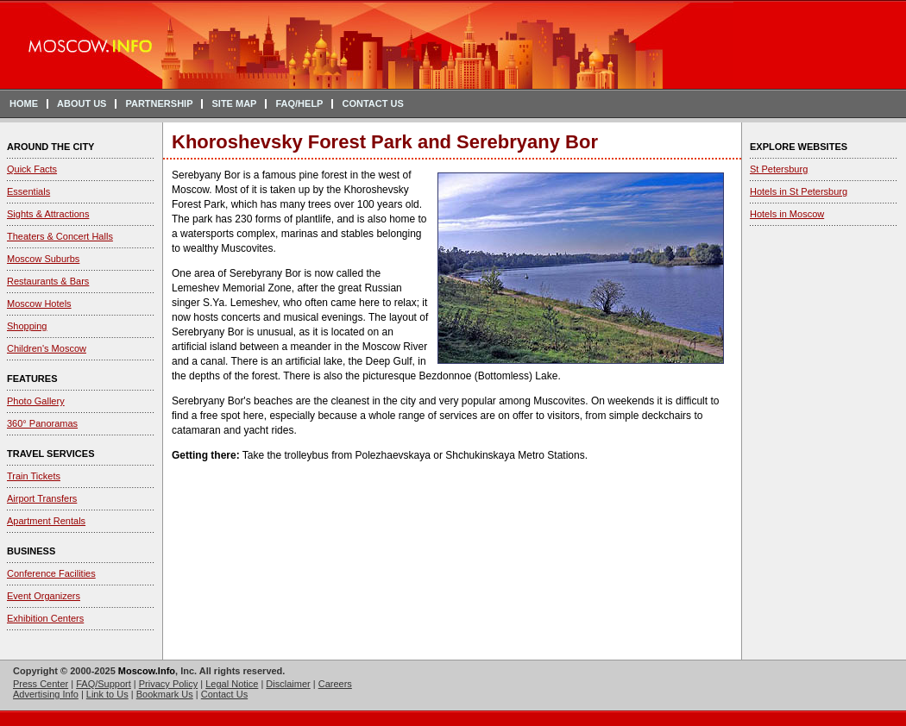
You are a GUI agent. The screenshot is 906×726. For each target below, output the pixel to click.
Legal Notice (231, 684)
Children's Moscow (46, 348)
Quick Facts (32, 169)
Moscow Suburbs (43, 258)
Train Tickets (33, 476)
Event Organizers (43, 596)
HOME (23, 103)
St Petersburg (779, 169)
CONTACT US (372, 103)
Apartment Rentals (46, 521)
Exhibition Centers (45, 618)
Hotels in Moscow (787, 214)
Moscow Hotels (39, 303)
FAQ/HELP (299, 103)
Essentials (28, 191)
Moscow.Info (146, 671)
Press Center (40, 684)
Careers (335, 684)
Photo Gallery (36, 401)
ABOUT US (81, 103)
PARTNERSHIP (158, 103)
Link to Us (107, 694)
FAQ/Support (103, 684)
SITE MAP (233, 103)
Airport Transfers (42, 498)
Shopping (27, 326)
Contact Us (224, 694)
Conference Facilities (51, 573)
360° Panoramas (42, 423)
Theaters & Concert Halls (60, 236)
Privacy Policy (168, 684)
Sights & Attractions (48, 214)
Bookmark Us (164, 694)
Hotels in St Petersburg (798, 191)
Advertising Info (46, 694)
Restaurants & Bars (48, 281)
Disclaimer (288, 684)
